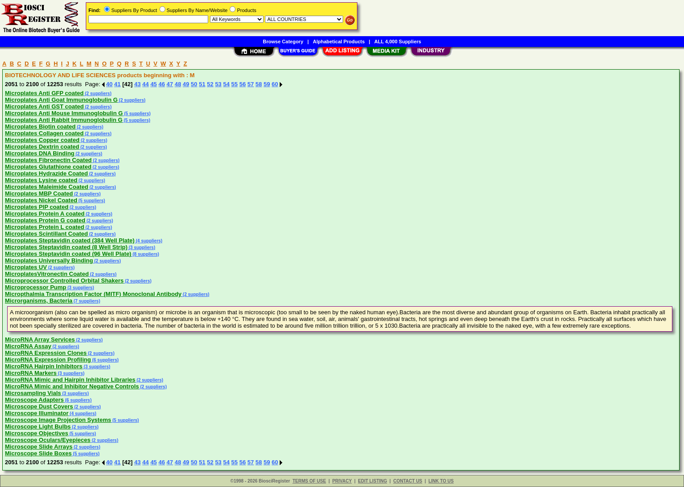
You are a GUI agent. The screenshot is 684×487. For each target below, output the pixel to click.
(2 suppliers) (97, 93)
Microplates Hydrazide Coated (46, 173)
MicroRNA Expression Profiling (48, 359)
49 (186, 84)
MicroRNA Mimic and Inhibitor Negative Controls (72, 386)
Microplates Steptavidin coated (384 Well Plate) (69, 240)
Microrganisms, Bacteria (38, 300)
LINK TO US (440, 481)
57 (251, 84)
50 (194, 84)
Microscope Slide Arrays (38, 446)
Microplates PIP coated (36, 207)
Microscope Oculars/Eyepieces (47, 440)
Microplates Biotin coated (40, 126)
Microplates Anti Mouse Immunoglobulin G (64, 113)
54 (226, 84)
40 (109, 84)
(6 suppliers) (104, 360)
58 (259, 84)
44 (146, 84)
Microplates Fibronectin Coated (48, 160)
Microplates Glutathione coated (48, 166)
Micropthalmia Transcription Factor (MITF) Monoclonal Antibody (93, 294)
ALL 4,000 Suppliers (397, 41)
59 (267, 84)
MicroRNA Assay (28, 346)
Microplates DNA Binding (40, 153)
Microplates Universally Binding (49, 260)
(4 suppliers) (148, 240)
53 (218, 84)
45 (154, 84)
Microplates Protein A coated (44, 213)
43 (137, 84)
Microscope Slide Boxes (38, 453)
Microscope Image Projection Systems (58, 419)
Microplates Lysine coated (41, 180)
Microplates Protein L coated (44, 227)
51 (202, 84)
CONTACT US (407, 481)
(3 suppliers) (141, 247)
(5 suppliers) (137, 113)
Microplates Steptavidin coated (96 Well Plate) (68, 253)
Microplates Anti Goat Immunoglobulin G (61, 99)
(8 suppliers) (145, 254)
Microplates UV (26, 267)
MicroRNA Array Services (40, 339)
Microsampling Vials (33, 393)
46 (162, 84)
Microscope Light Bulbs (38, 426)
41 (117, 84)
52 (210, 84)
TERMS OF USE (309, 481)
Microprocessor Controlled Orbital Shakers (64, 280)
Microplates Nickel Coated (41, 200)
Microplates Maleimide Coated (46, 186)
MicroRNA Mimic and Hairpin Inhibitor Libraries (70, 379)
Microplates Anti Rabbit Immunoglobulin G (63, 120)
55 (234, 84)
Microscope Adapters (34, 399)
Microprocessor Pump (35, 287)
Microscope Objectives (36, 433)
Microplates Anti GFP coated (44, 93)
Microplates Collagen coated (44, 133)
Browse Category (283, 41)
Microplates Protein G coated (45, 220)
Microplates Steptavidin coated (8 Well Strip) (66, 247)
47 (170, 84)
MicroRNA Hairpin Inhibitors (44, 366)
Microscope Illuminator (36, 413)
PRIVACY (342, 481)
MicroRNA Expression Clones (46, 353)
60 (275, 84)
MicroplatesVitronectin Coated (47, 274)
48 (178, 84)
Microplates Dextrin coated (42, 146)
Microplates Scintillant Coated (46, 233)
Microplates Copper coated (42, 140)
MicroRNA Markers (31, 373)
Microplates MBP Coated (39, 193)
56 (242, 84)
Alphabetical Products (339, 41)
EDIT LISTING (372, 481)
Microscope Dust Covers (39, 406)
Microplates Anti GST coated (44, 106)
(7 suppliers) (86, 301)
